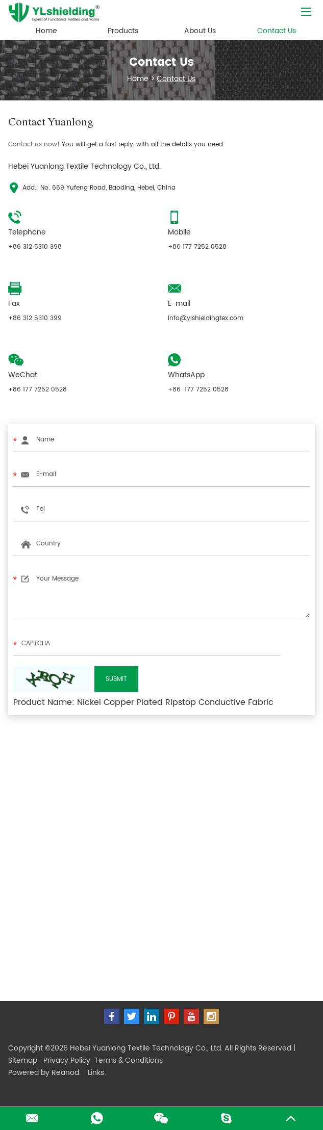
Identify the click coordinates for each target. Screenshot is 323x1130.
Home (46, 31)
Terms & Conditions (128, 1060)
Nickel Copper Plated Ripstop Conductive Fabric (175, 702)
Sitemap (22, 1060)
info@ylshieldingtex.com (205, 318)
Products (123, 31)
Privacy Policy (66, 1060)
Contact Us (276, 31)
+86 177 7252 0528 (198, 390)
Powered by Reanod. (44, 1073)
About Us (200, 31)
